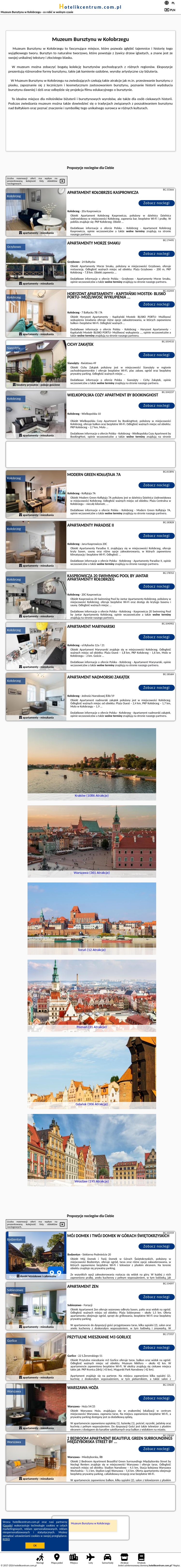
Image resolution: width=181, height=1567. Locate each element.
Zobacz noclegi (156, 203)
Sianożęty (13, 348)
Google (8, 1525)
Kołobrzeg (14, 196)
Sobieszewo (15, 1290)
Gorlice (12, 1341)
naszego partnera (80, 234)
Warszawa (14, 1391)
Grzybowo (14, 247)
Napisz (176, 1565)
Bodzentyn (14, 1239)
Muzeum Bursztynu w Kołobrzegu (90, 1523)
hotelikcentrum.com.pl (90, 7)
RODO (6, 1539)
